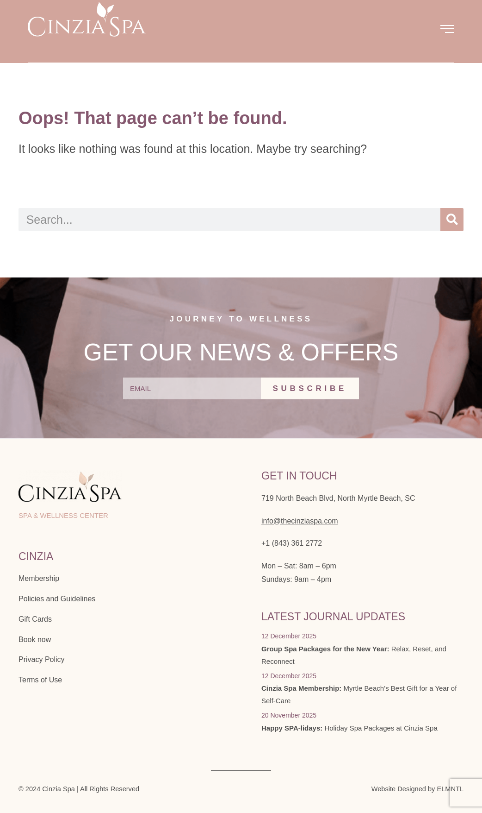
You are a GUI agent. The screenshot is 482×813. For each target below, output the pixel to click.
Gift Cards (35, 619)
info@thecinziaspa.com (299, 521)
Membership (39, 578)
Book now (35, 639)
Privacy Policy (42, 659)
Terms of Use (40, 680)
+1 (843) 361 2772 (291, 543)
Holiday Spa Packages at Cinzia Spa (349, 728)
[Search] (451, 219)
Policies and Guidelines (57, 599)
